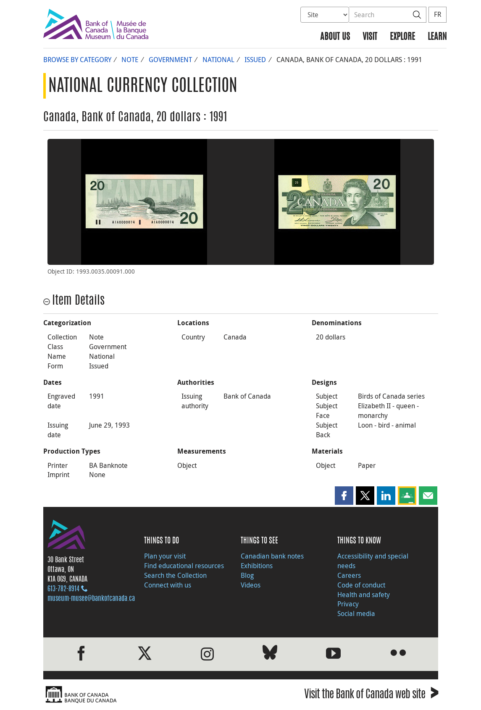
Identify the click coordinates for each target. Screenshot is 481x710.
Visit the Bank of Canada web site (371, 695)
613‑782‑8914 (63, 589)
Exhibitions (257, 565)
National (218, 59)
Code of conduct (361, 585)
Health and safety (363, 594)
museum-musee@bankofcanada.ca (91, 598)
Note (129, 59)
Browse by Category (77, 59)
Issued (255, 59)
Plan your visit (165, 556)
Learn (437, 37)
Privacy (348, 603)
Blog (247, 575)
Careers (349, 575)
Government (170, 59)
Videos (250, 585)
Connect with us (167, 585)
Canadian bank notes (272, 556)
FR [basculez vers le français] (437, 14)
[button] (344, 495)
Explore (402, 37)
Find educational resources (184, 565)
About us (335, 37)
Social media (356, 613)
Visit (370, 37)
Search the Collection (175, 575)
